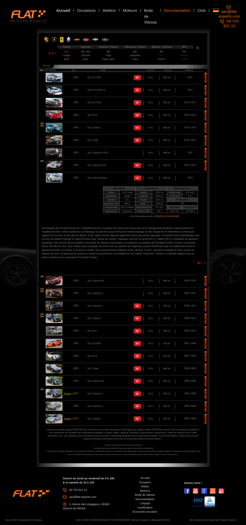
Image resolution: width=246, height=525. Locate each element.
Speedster (135, 55)
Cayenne (104, 46)
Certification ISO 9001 (160, 520)
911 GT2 (92, 330)
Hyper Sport (108, 59)
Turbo (135, 59)
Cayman (166, 46)
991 (161, 51)
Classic (67, 46)
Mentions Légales (140, 520)
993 (88, 51)
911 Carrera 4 (95, 305)
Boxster (156, 46)
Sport (85, 59)
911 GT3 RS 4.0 (96, 90)
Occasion (145, 482)
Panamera (131, 46)
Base (66, 59)
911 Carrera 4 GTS (98, 152)
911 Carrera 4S (96, 280)
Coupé (66, 55)
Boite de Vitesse (150, 16)
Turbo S (161, 59)
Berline (184, 55)
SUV (161, 55)
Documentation (177, 10)
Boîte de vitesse (145, 494)
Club (202, 10)
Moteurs (130, 10)
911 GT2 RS (94, 77)
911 (184, 46)
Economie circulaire (145, 511)
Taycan (141, 46)
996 (108, 51)
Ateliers (109, 10)
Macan (114, 46)
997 (135, 51)
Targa (108, 55)
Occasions (86, 10)
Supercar (86, 46)
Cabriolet (85, 55)
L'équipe (145, 503)
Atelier (145, 486)
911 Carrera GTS (97, 165)
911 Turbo (93, 140)
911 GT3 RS (94, 102)
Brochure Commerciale (167, 216)
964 (83, 51)
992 (184, 51)
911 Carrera (94, 318)
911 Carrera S (95, 293)
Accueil (63, 10)
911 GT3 (92, 115)
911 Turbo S (94, 127)
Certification (144, 507)
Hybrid (184, 59)
